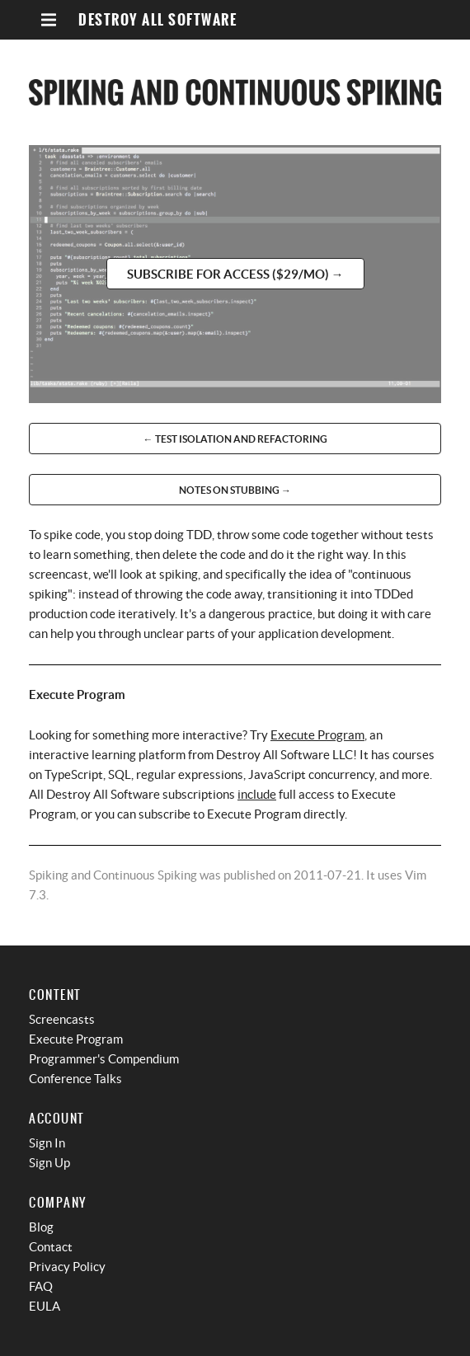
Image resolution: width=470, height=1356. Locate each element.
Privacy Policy (67, 1267)
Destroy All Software (157, 20)
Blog (41, 1227)
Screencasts (62, 1019)
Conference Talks (75, 1079)
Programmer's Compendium (104, 1059)
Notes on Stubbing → (235, 490)
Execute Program (317, 735)
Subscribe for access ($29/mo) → (235, 274)
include (256, 794)
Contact (51, 1247)
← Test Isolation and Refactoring (235, 439)
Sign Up (49, 1163)
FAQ (41, 1286)
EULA (44, 1306)
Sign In (47, 1143)
